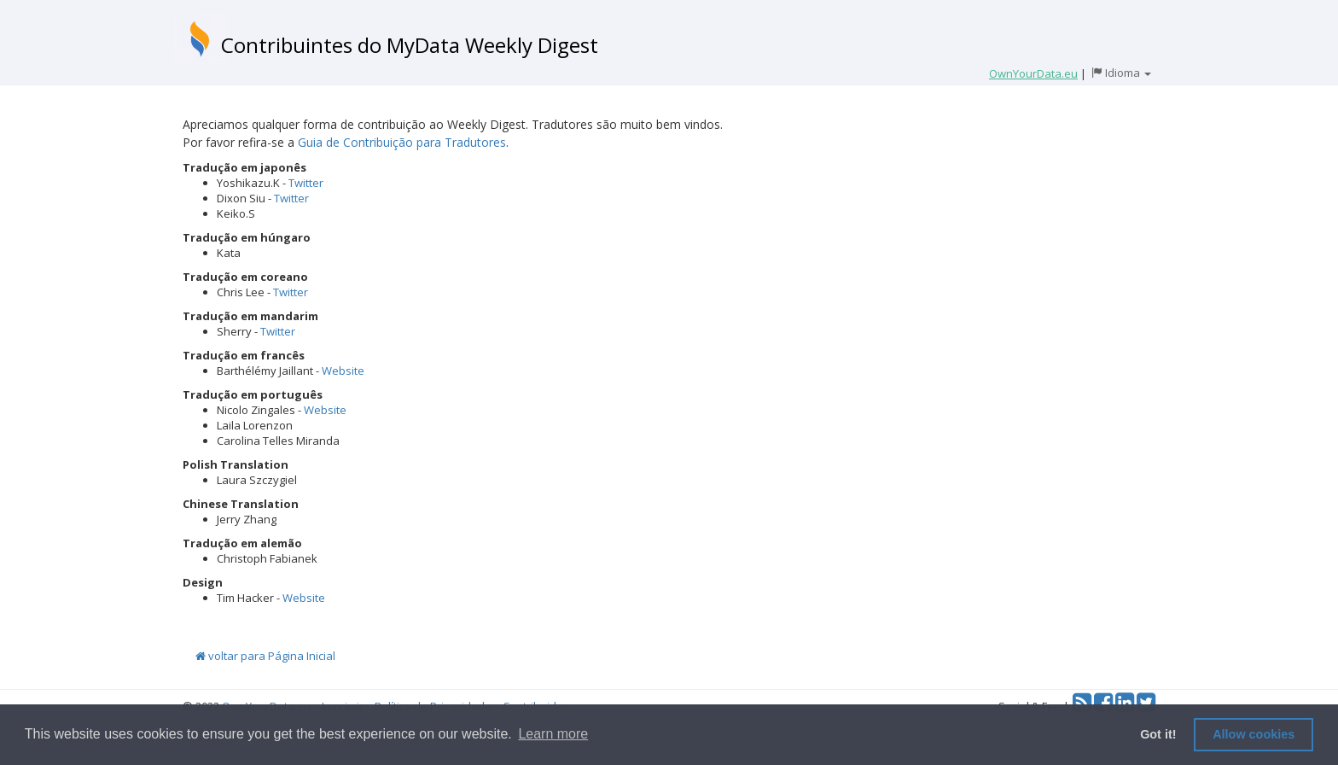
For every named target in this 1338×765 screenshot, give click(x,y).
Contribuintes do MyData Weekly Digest (409, 45)
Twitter (305, 182)
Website (343, 370)
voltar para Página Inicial (265, 655)
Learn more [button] (553, 734)
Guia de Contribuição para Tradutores (402, 142)
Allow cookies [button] (1253, 734)
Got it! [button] (1158, 734)
